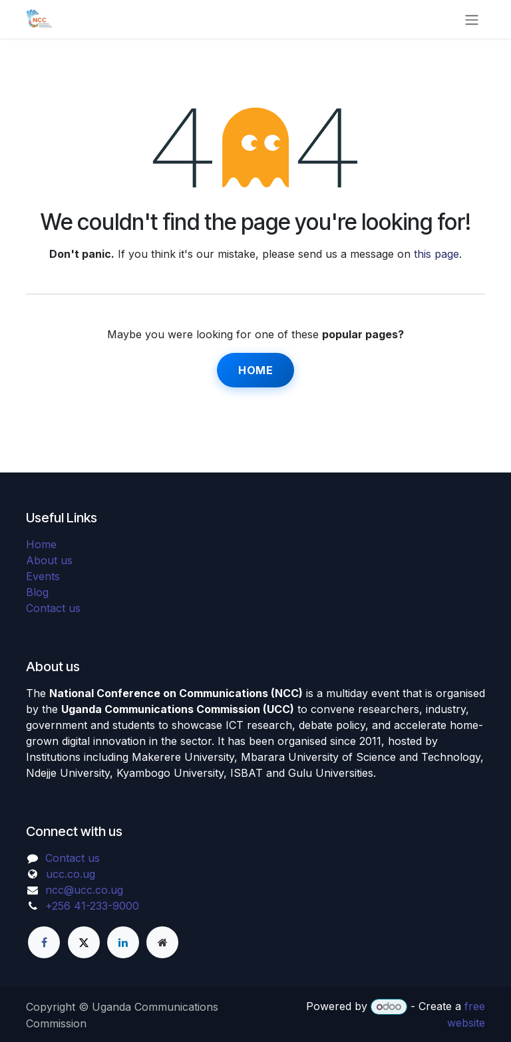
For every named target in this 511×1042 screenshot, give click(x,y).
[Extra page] (162, 942)
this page (436, 253)
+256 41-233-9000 (92, 905)
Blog (37, 592)
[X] (84, 942)
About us (49, 560)
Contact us (53, 608)
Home (255, 370)
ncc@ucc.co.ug (84, 889)
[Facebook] (44, 942)
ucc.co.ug (70, 874)
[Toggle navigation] (471, 19)
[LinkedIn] (123, 942)
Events (43, 576)
